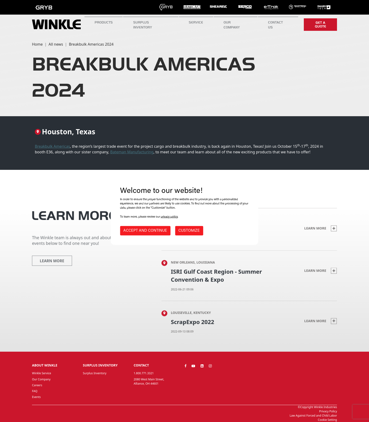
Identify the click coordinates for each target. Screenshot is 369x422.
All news (55, 44)
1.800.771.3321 (144, 373)
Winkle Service (41, 373)
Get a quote (320, 24)
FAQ (34, 391)
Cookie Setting (327, 420)
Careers (37, 385)
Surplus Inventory (94, 373)
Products (104, 22)
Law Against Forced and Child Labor (313, 416)
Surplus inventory (142, 24)
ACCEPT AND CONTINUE (145, 231)
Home (37, 44)
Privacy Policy (328, 411)
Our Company (232, 24)
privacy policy (169, 216)
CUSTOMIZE (189, 231)
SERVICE (196, 22)
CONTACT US (275, 24)
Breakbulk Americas (52, 146)
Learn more (320, 236)
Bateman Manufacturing (131, 152)
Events (36, 397)
